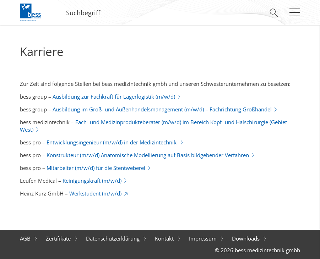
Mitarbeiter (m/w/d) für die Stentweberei (96, 167)
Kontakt (165, 238)
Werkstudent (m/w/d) (95, 193)
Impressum (203, 238)
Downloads (246, 238)
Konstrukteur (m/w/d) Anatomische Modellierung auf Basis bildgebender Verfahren (148, 155)
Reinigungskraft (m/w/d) (92, 180)
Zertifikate (59, 238)
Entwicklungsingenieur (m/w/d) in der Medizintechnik (112, 142)
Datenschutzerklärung (113, 238)
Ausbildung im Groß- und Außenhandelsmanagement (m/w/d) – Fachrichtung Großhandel (162, 109)
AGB (26, 238)
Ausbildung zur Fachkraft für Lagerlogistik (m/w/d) (114, 96)
